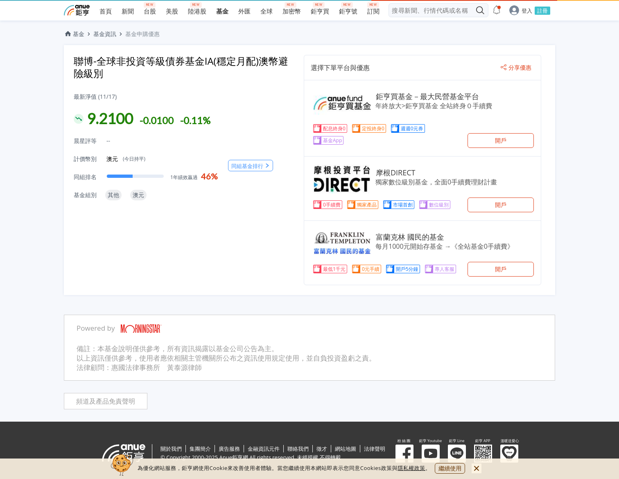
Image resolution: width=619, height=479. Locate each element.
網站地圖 (345, 448)
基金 (74, 34)
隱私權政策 (411, 468)
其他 (113, 195)
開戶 (500, 140)
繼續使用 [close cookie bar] (449, 468)
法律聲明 (374, 448)
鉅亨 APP (483, 454)
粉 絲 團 (404, 454)
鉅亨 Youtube (431, 454)
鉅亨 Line (457, 454)
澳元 (125, 159)
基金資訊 (104, 34)
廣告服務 (229, 448)
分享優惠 (516, 67)
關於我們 (171, 448)
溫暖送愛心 (509, 454)
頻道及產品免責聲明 (105, 401)
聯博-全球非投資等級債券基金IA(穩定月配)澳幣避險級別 (181, 67)
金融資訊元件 (264, 448)
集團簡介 (200, 448)
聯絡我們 (298, 448)
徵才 (321, 448)
